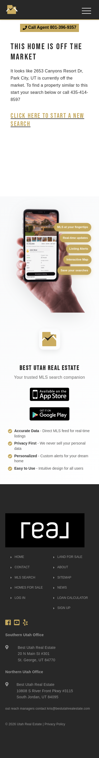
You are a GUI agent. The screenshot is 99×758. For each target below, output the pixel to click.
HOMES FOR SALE (27, 587)
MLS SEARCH (23, 577)
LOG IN (18, 598)
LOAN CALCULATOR (70, 598)
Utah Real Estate (29, 724)
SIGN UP (61, 608)
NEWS (60, 587)
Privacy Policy (55, 724)
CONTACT (20, 567)
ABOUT (60, 567)
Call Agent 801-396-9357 (49, 27)
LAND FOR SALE (67, 557)
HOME (17, 557)
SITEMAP (62, 577)
